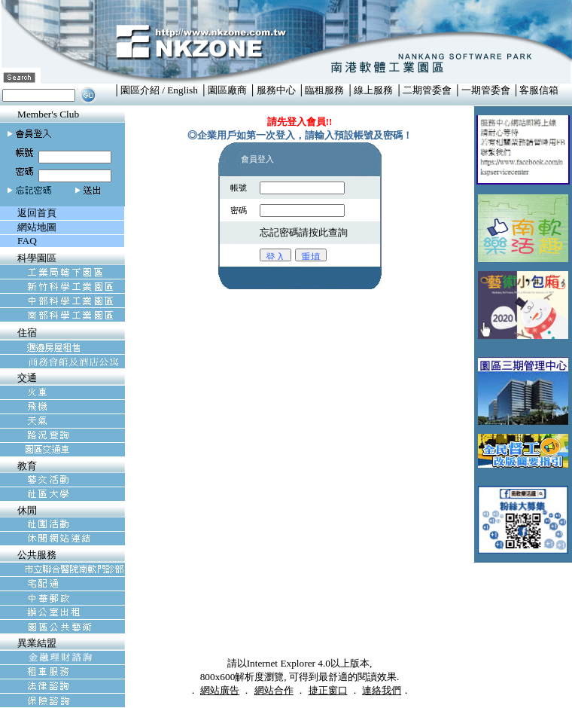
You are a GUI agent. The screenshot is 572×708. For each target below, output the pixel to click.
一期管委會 (485, 90)
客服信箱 (538, 90)
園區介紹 (140, 90)
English (182, 90)
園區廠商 (227, 90)
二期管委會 (427, 90)
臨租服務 (324, 90)
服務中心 (276, 90)
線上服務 (373, 90)
